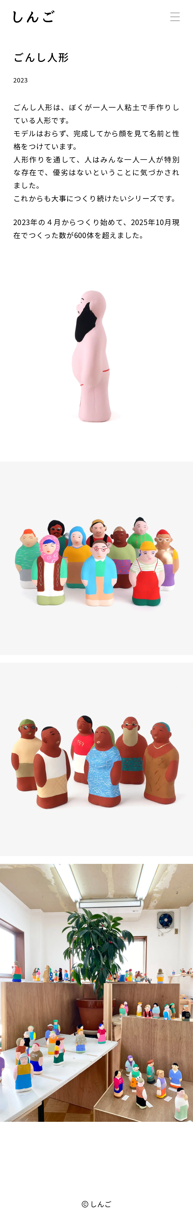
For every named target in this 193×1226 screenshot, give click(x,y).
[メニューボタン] (175, 17)
